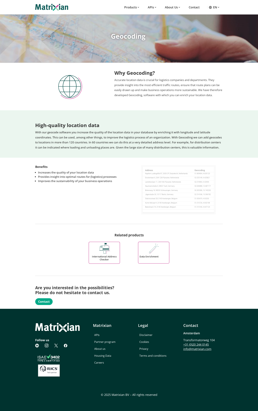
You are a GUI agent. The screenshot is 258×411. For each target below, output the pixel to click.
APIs (151, 7)
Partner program (105, 342)
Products (130, 7)
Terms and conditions (153, 356)
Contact (194, 7)
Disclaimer (146, 335)
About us (171, 7)
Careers (99, 362)
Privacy (143, 349)
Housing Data (102, 356)
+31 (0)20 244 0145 (196, 344)
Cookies (144, 342)
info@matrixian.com (197, 349)
